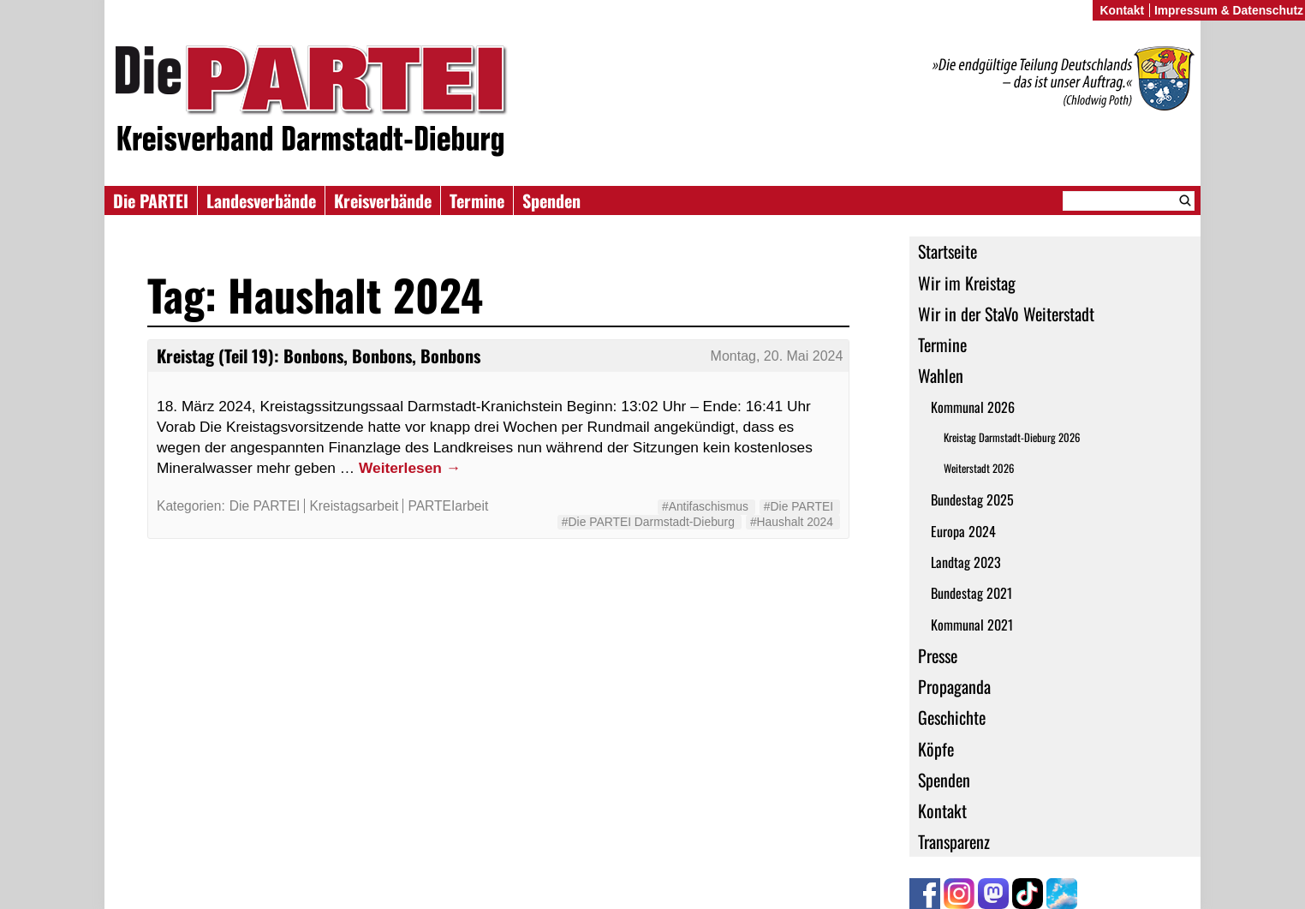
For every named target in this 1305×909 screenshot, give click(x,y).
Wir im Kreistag (967, 283)
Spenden (551, 200)
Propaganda (954, 686)
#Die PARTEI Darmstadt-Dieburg (648, 522)
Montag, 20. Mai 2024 (777, 356)
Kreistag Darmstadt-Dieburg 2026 (1012, 437)
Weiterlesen (410, 467)
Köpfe (936, 749)
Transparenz (954, 841)
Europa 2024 (963, 531)
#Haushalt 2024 (791, 522)
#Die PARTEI (798, 506)
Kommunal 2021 (972, 624)
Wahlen (940, 375)
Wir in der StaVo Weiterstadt (1006, 313)
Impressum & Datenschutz (1228, 10)
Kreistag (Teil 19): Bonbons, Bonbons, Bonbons (318, 355)
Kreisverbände (383, 200)
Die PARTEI (150, 200)
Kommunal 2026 (973, 407)
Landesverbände (261, 200)
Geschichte (952, 717)
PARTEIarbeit (448, 506)
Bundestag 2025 (972, 499)
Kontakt (942, 810)
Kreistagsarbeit (353, 506)
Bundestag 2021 (971, 593)
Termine (477, 200)
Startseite (947, 251)
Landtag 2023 (966, 562)
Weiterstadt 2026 (979, 468)
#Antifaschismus (705, 506)
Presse (937, 655)
